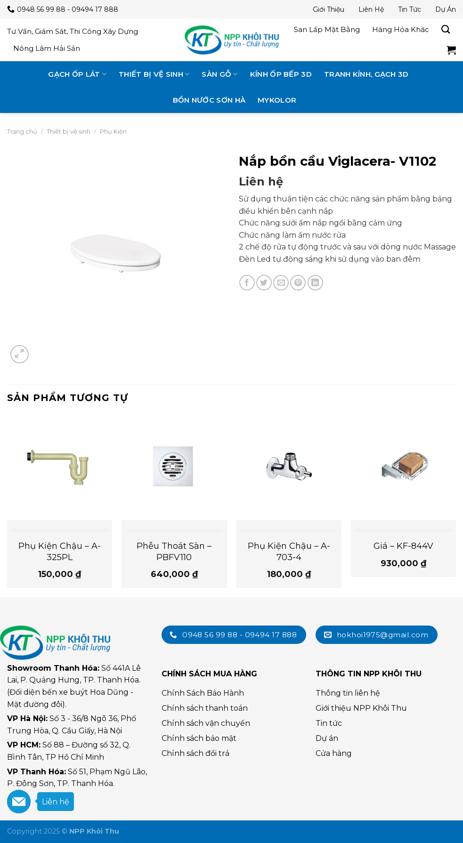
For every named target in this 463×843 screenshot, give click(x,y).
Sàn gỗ (219, 74)
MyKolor (277, 100)
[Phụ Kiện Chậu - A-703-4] (288, 468)
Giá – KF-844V (403, 546)
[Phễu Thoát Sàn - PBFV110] (174, 468)
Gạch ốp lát (77, 74)
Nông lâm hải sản (46, 48)
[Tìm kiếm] (445, 30)
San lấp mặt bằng (327, 29)
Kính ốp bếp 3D (281, 74)
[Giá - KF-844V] (403, 468)
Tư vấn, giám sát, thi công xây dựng (72, 31)
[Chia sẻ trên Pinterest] (298, 282)
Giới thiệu (328, 9)
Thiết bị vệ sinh (154, 74)
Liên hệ (371, 9)
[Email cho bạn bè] (281, 282)
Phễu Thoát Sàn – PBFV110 (174, 551)
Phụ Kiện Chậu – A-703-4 (289, 551)
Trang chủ (22, 131)
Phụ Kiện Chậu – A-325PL (59, 551)
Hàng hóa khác (400, 29)
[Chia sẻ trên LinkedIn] (315, 282)
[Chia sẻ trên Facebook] (247, 282)
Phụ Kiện (113, 131)
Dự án (445, 9)
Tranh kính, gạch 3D (366, 74)
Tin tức (409, 9)
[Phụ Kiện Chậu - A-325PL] (60, 468)
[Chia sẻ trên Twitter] (264, 282)
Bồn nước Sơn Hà (209, 100)
